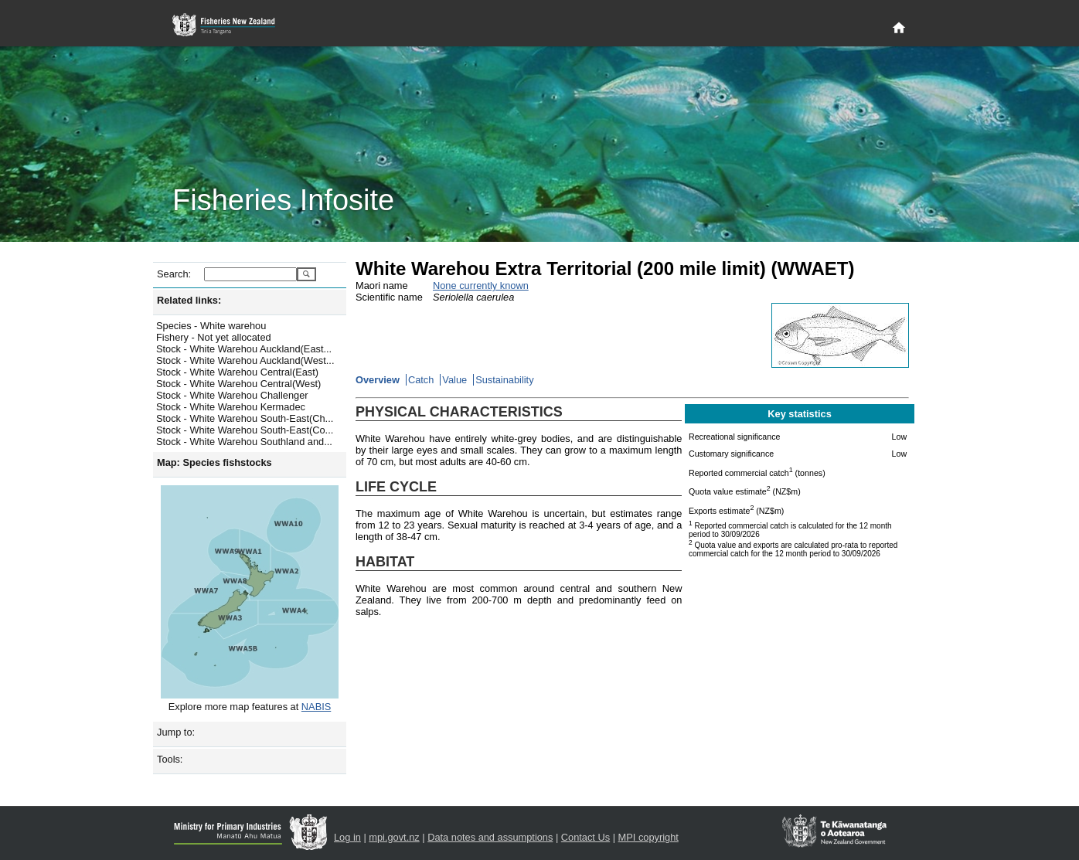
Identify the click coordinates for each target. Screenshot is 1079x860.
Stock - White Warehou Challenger (232, 395)
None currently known (481, 285)
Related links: (189, 300)
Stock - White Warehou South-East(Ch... (244, 418)
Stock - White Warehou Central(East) (237, 372)
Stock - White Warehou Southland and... (244, 441)
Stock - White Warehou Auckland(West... (245, 360)
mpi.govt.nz (394, 837)
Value (454, 380)
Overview (378, 380)
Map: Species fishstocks (214, 462)
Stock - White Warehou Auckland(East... (244, 349)
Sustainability (504, 380)
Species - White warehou (211, 325)
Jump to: (176, 732)
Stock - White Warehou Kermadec (230, 407)
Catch (421, 380)
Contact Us (585, 837)
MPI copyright (648, 837)
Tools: (169, 759)
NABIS (316, 706)
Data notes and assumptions (490, 837)
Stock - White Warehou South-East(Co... (244, 430)
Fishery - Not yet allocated (213, 337)
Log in (347, 837)
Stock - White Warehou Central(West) (238, 383)
